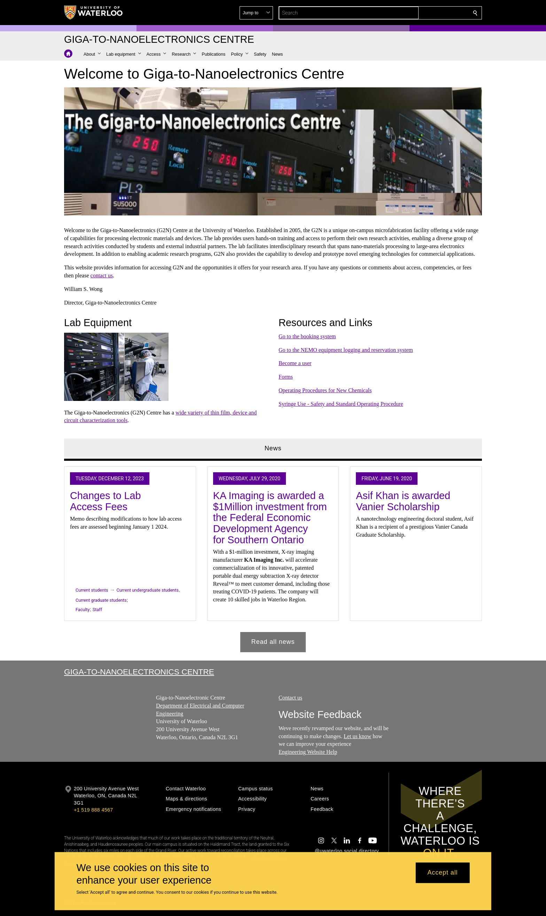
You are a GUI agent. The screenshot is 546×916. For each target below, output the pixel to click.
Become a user (295, 363)
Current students (92, 590)
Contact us (290, 698)
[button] (424, 13)
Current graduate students (101, 600)
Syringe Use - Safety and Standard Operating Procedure (341, 403)
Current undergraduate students (148, 590)
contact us (102, 275)
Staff (97, 609)
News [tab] (273, 448)
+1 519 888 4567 (93, 810)
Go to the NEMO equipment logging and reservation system (346, 350)
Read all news (273, 641)
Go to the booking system (307, 336)
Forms (286, 377)
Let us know (357, 736)
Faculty (82, 609)
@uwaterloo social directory (347, 851)
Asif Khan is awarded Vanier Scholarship (403, 501)
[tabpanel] (273, 556)
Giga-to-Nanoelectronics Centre (139, 671)
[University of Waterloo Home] (93, 12)
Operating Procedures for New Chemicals (325, 390)
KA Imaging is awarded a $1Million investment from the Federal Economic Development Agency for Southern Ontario (270, 517)
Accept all (442, 872)
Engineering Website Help (308, 752)
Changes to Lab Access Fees (105, 501)
